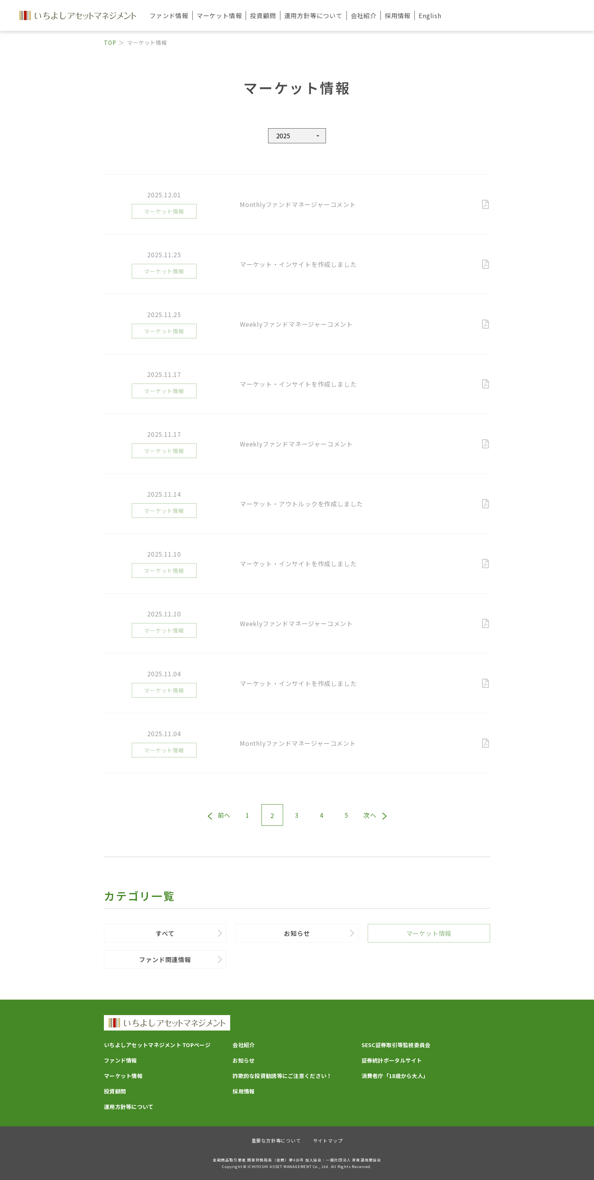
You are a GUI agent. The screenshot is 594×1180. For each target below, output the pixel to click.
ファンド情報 (120, 1060)
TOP (110, 42)
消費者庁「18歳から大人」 (395, 1076)
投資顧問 (263, 15)
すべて (165, 933)
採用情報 (398, 15)
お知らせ (297, 933)
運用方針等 (313, 15)
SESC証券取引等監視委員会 (396, 1045)
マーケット (219, 15)
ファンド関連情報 (165, 959)
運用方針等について (129, 1106)
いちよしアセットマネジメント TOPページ (157, 1045)
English (430, 15)
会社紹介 (244, 1045)
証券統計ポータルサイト (391, 1060)
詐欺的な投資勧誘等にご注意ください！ (282, 1076)
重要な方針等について (276, 1140)
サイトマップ (328, 1140)
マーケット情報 (429, 933)
